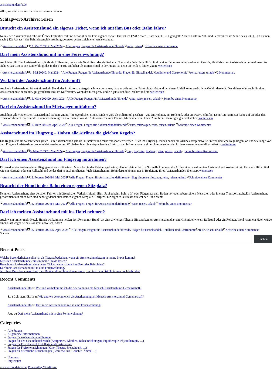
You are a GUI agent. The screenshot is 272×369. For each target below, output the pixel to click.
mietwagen (143, 124)
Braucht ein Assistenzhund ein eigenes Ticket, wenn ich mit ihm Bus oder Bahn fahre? (83, 28)
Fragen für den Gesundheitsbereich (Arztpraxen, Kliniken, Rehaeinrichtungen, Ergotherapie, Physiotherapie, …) (76, 340)
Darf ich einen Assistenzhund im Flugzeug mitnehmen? (53, 159)
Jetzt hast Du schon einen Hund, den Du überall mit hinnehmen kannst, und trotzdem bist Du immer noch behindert (70, 271)
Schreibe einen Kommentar (161, 46)
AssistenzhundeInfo (15, 46)
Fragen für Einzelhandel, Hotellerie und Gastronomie (155, 72)
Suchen (4, 233)
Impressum (14, 360)
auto (132, 98)
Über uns (13, 357)
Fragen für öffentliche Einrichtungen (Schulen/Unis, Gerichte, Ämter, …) (52, 351)
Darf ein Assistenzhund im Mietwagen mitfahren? (48, 106)
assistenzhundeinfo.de (13, 4)
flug (129, 151)
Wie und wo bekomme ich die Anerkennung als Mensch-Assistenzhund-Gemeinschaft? (88, 288)
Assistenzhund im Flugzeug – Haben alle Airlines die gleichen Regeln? (67, 132)
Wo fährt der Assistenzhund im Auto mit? (40, 80)
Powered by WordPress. (42, 367)
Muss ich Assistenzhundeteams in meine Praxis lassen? (33, 261)
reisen (138, 46)
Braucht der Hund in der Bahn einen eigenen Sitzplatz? (53, 185)
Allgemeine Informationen (24, 334)
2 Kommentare (226, 72)
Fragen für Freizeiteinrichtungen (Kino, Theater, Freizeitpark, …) (47, 347)
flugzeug (151, 151)
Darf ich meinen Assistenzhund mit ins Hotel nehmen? (52, 211)
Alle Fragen (73, 46)
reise (130, 46)
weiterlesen (165, 65)
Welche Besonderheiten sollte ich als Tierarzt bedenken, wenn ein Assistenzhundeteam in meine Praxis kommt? (67, 257)
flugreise (139, 151)
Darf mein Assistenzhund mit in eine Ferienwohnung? (52, 54)
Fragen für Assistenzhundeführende (102, 46)
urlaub (210, 72)
